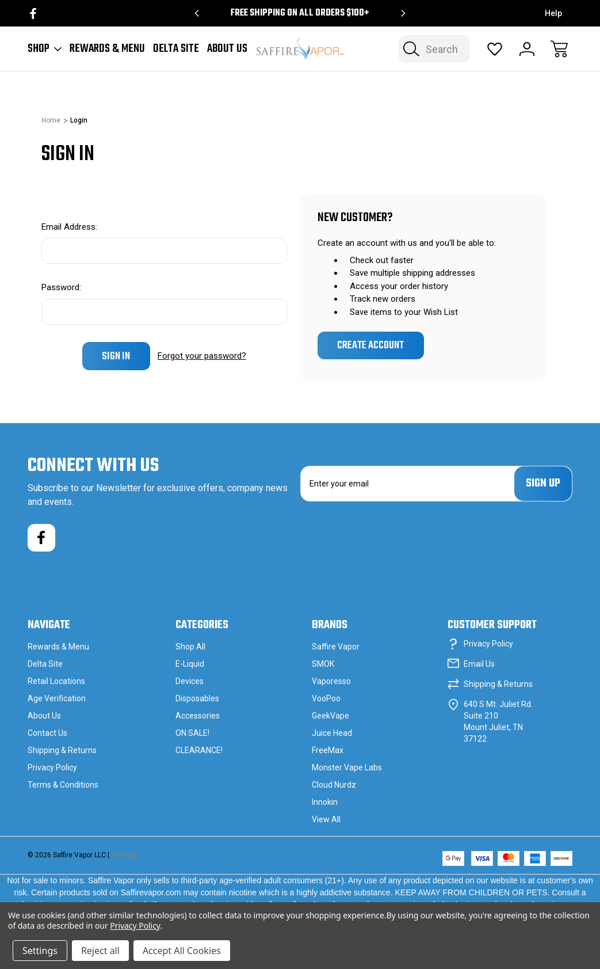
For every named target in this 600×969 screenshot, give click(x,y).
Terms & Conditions (63, 757)
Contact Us (47, 705)
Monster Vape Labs (347, 739)
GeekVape (330, 688)
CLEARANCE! (199, 722)
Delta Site (176, 48)
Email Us (479, 636)
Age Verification (57, 670)
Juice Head (332, 705)
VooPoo (326, 670)
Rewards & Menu (107, 48)
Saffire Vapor (336, 619)
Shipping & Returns (62, 722)
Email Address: (69, 199)
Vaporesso (331, 653)
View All (326, 791)
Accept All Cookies (182, 950)
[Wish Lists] (494, 49)
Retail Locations (56, 653)
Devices (189, 653)
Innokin (325, 774)
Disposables (197, 670)
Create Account (370, 317)
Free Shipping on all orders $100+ (300, 13)
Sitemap (124, 827)
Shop (45, 48)
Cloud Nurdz (334, 757)
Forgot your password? (202, 328)
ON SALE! (192, 705)
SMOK (323, 636)
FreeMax (327, 722)
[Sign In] (527, 49)
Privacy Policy (52, 739)
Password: (61, 259)
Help (553, 13)
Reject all (100, 950)
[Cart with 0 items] (559, 49)
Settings (40, 950)
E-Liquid (189, 636)
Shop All (190, 619)
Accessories (197, 688)
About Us (227, 48)
